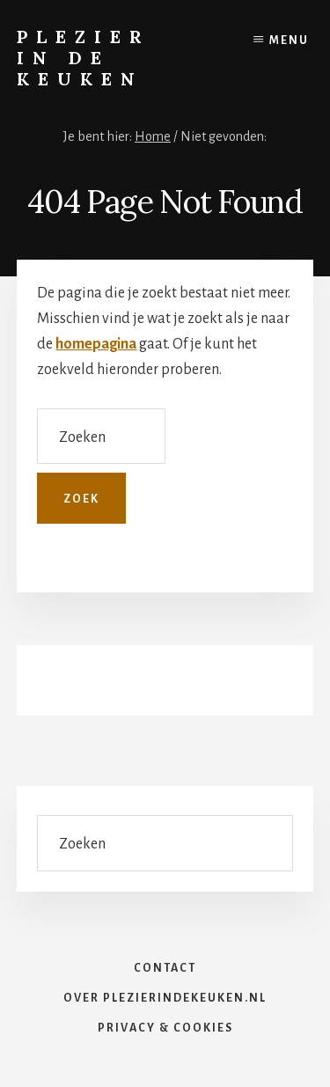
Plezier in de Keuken (83, 58)
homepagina (95, 344)
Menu (289, 40)
